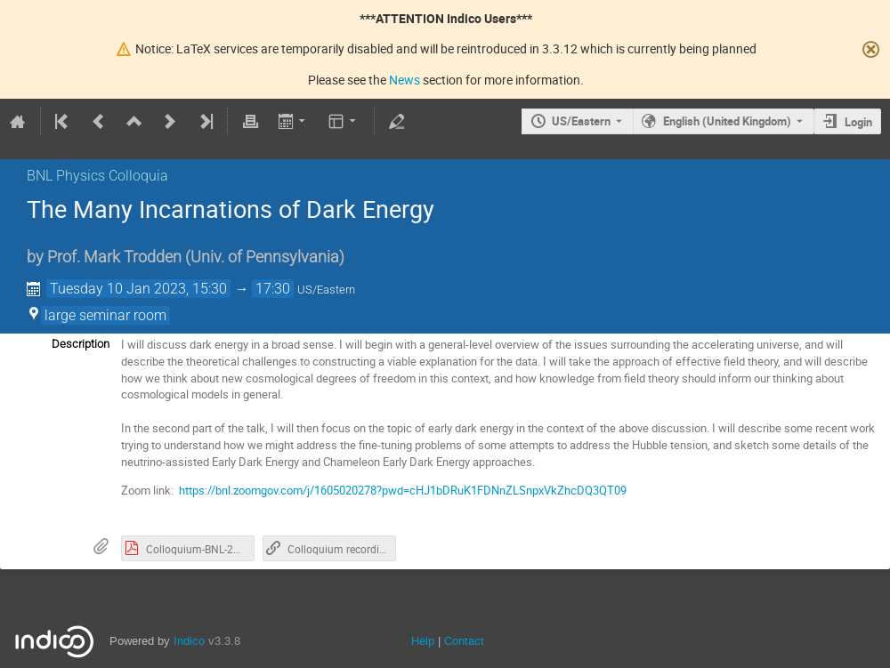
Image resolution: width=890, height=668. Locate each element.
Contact (464, 640)
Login (858, 122)
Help (422, 640)
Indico (189, 640)
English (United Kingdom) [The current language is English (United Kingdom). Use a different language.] (727, 121)
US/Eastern (581, 121)
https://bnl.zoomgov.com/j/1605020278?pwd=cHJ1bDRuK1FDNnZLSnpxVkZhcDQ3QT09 (403, 490)
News (404, 79)
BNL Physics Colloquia (97, 175)
